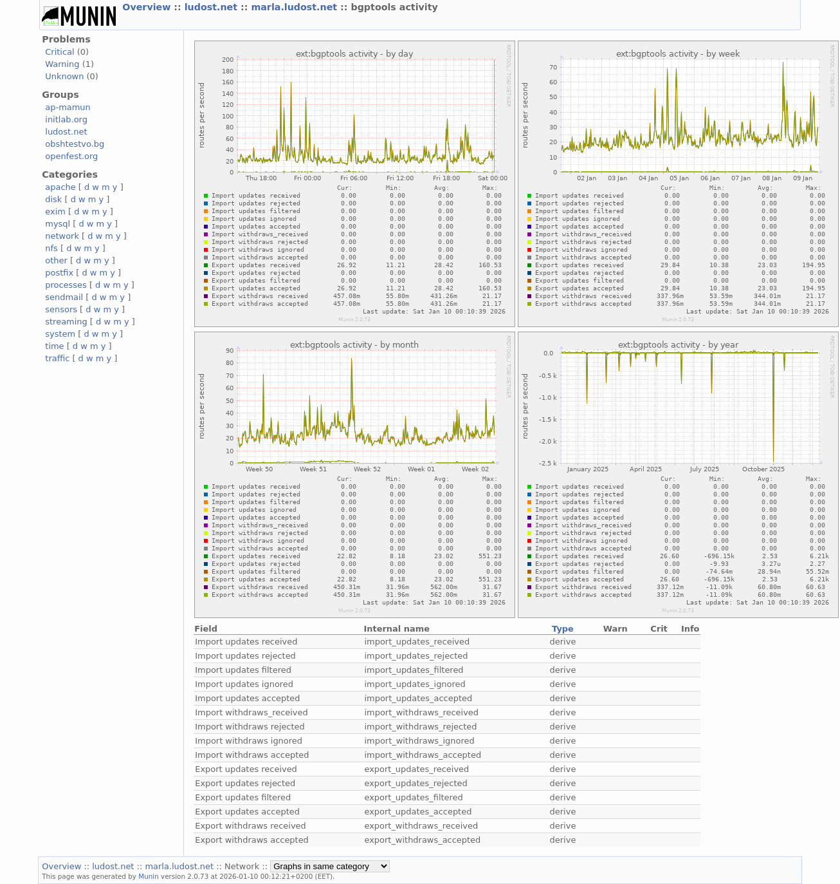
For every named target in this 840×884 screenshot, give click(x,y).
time (54, 346)
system (60, 334)
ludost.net (213, 7)
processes (66, 285)
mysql (57, 224)
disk (53, 199)
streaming (66, 321)
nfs (51, 248)
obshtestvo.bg (74, 144)
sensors (61, 309)
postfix (59, 272)
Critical (59, 52)
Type (563, 629)
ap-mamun (67, 107)
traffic (57, 358)
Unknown (64, 76)
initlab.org (66, 119)
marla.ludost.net (295, 7)
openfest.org (71, 156)
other (56, 260)
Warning (62, 64)
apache (60, 187)
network (62, 236)
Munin (148, 876)
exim (55, 211)
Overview (148, 7)
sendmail (64, 297)
